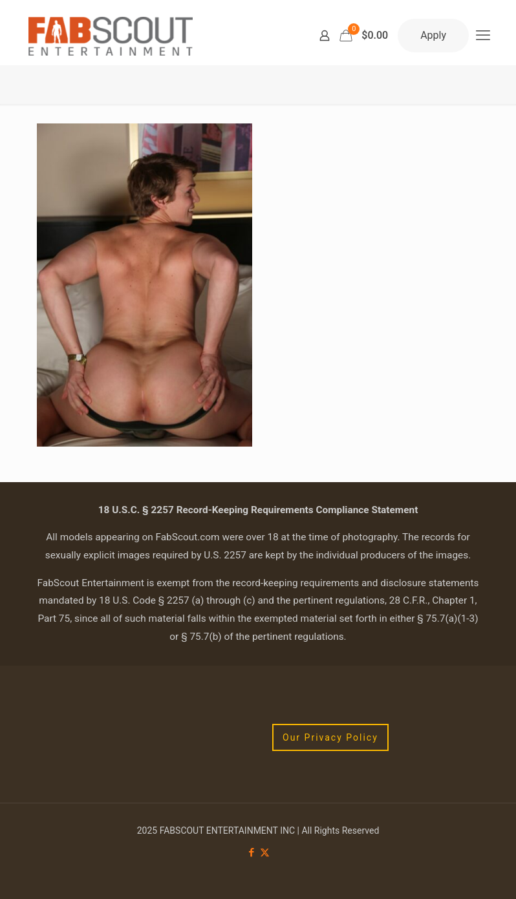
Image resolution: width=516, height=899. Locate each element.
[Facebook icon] (251, 852)
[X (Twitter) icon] (265, 852)
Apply (433, 35)
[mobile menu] (483, 36)
